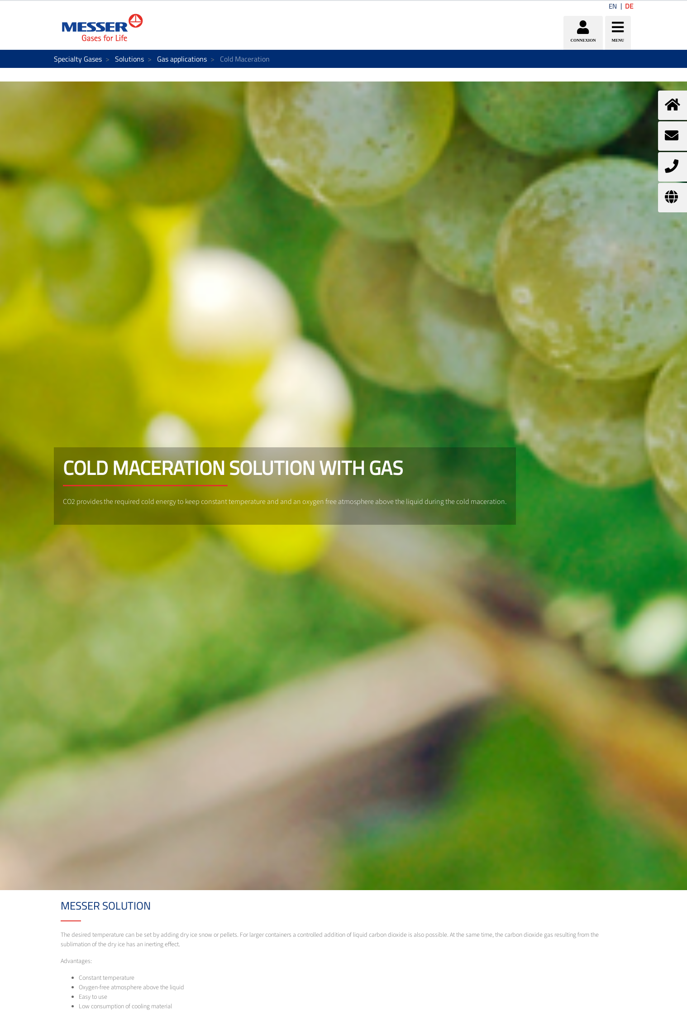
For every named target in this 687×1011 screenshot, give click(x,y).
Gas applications (182, 58)
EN (613, 6)
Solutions (129, 58)
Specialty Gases (78, 58)
